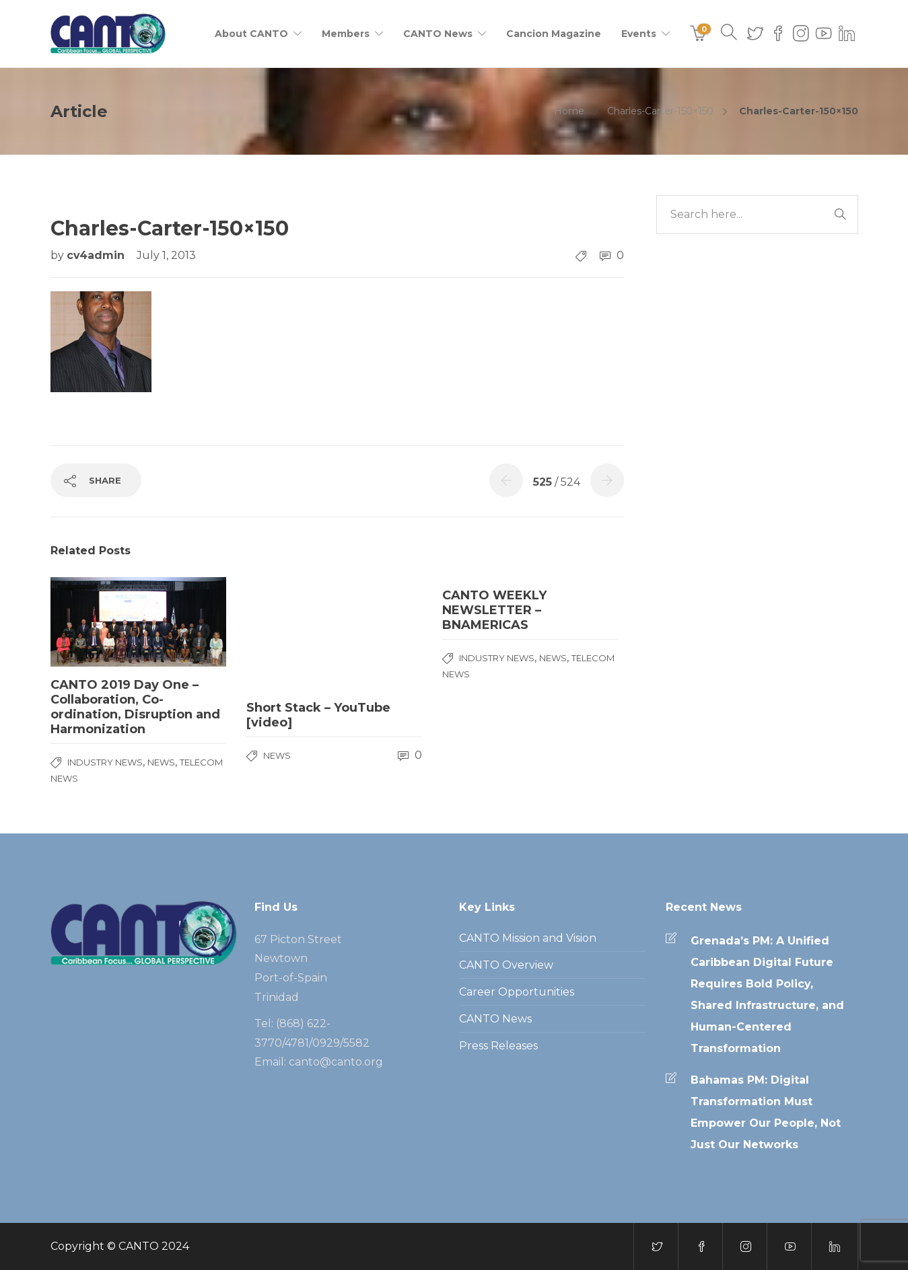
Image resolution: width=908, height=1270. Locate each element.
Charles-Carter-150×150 (660, 111)
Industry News (105, 762)
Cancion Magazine (553, 34)
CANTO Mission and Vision (527, 938)
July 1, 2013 (166, 255)
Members (346, 34)
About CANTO (251, 34)
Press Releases (498, 1045)
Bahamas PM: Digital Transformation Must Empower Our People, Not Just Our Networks (766, 1112)
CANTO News (438, 34)
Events (638, 34)
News (161, 762)
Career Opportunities (516, 991)
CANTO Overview (506, 965)
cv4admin (97, 255)
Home (569, 111)
